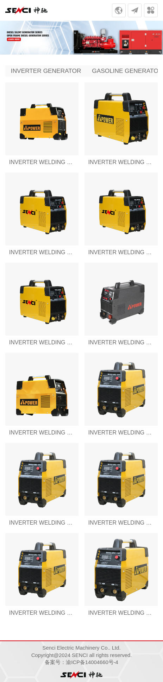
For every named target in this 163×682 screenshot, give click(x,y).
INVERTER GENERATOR (46, 70)
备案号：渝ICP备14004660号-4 (81, 662)
